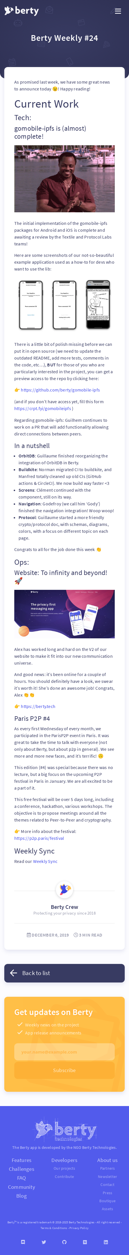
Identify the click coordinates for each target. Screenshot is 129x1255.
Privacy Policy (78, 1226)
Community (21, 1185)
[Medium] (85, 1240)
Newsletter (107, 1175)
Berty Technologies (99, 1146)
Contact (107, 1183)
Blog (21, 1194)
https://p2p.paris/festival (39, 837)
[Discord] (23, 1240)
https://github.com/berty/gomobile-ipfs (60, 390)
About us (107, 1158)
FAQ (21, 1176)
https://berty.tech (38, 706)
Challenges (21, 1167)
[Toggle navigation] (118, 11)
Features (22, 1158)
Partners (107, 1167)
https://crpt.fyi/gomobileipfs (43, 408)
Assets (107, 1207)
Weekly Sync (45, 860)
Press (107, 1191)
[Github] (64, 1240)
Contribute (64, 1175)
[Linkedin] (106, 1240)
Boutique (107, 1199)
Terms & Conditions (54, 1226)
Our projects (64, 1167)
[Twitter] (43, 1240)
